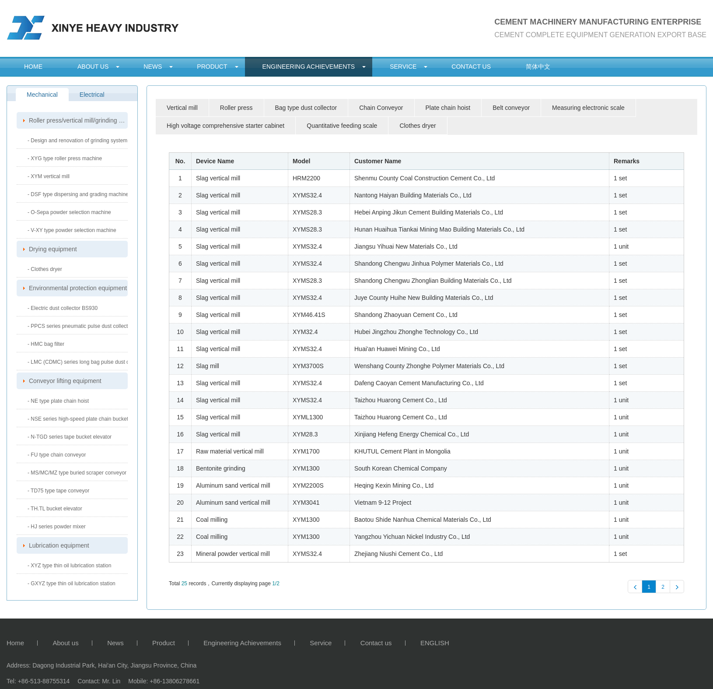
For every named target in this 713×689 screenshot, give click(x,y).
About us (92, 66)
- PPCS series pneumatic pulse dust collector (80, 326)
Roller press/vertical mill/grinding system (78, 120)
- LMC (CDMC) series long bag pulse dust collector (87, 362)
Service (403, 66)
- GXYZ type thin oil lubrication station (71, 583)
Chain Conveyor (381, 107)
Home (33, 66)
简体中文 (538, 66)
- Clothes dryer (45, 269)
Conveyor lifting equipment (65, 380)
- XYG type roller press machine (65, 158)
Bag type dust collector (306, 107)
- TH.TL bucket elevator (55, 509)
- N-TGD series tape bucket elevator (70, 437)
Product (212, 66)
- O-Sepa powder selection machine (69, 212)
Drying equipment (53, 249)
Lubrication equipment (59, 545)
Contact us (471, 66)
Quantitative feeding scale (342, 125)
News (152, 66)
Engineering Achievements (308, 66)
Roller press (236, 107)
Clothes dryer (417, 125)
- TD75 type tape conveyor (58, 491)
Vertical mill (182, 107)
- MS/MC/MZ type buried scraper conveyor (77, 473)
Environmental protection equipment (78, 288)
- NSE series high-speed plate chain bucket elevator (88, 419)
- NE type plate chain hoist (58, 401)
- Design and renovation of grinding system (77, 140)
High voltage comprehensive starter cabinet (225, 125)
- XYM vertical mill (49, 176)
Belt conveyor (511, 107)
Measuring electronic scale (588, 107)
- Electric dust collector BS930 (63, 308)
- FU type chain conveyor (57, 455)
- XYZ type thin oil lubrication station (69, 565)
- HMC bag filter (46, 344)
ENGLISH (434, 643)
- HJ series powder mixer (57, 527)
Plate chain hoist (448, 107)
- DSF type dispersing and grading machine (78, 194)
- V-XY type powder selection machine (72, 230)
